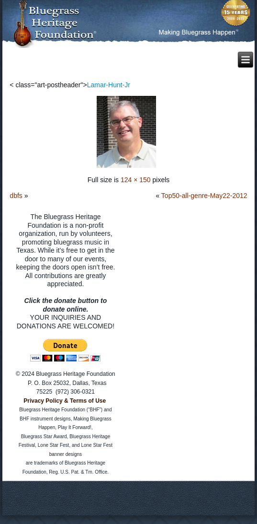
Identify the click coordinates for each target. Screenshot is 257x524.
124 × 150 (136, 180)
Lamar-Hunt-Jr (108, 85)
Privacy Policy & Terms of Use (64, 400)
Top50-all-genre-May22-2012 (204, 195)
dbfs (16, 195)
